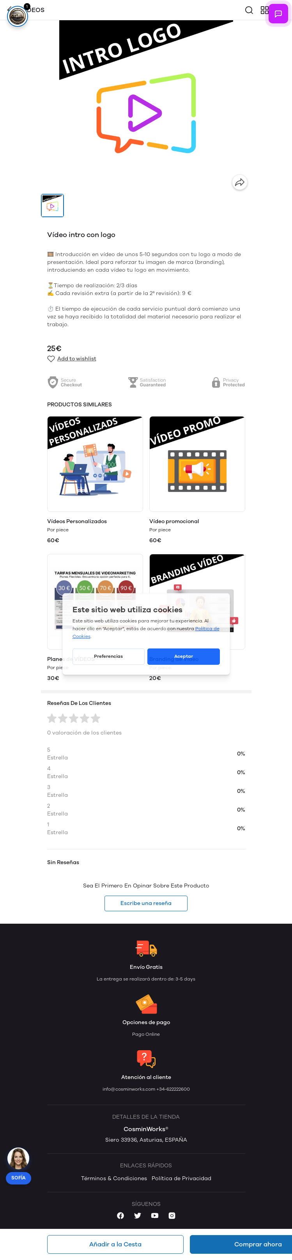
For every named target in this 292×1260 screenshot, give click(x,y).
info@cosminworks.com (129, 1089)
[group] (146, 107)
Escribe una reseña (146, 903)
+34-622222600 (173, 1089)
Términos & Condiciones (114, 1178)
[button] (52, 205)
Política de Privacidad (181, 1178)
